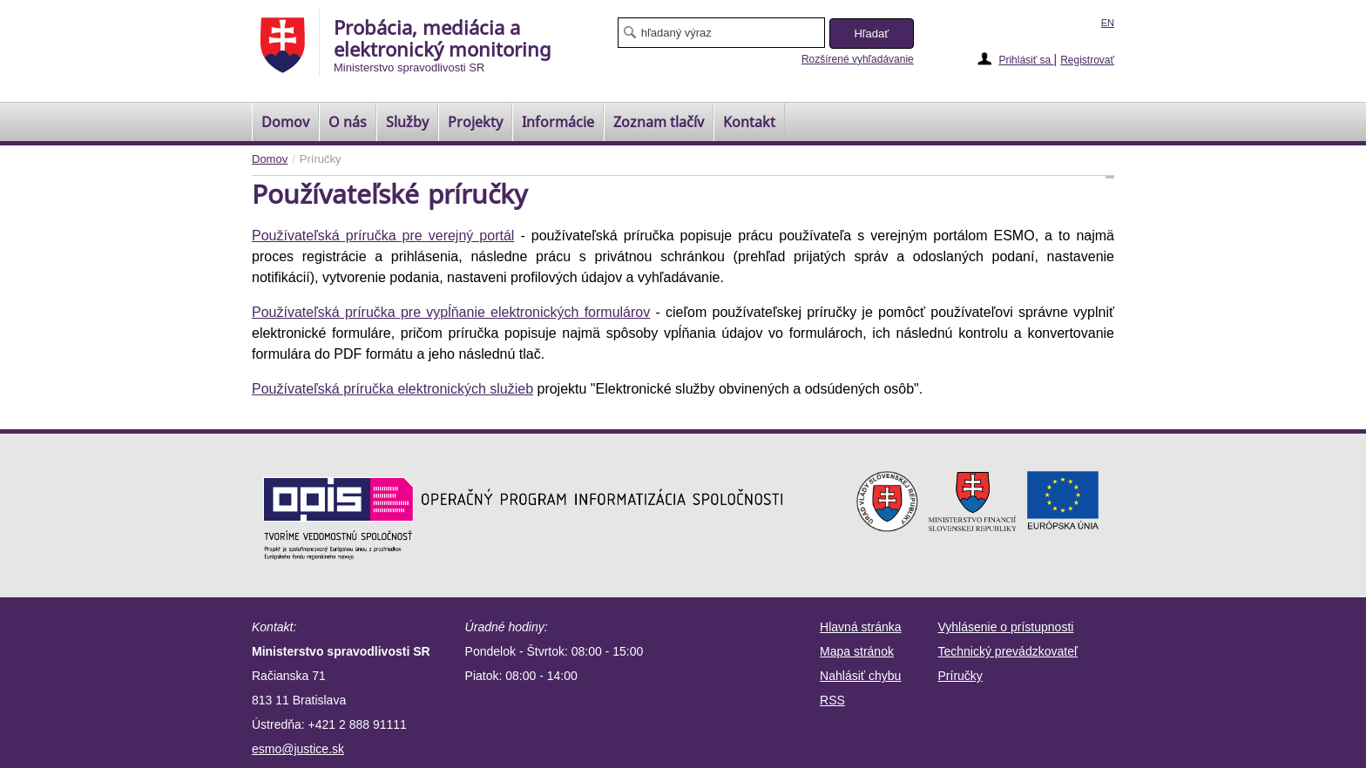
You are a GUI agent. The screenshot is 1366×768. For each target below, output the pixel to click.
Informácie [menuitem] (558, 121)
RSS (832, 700)
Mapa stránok (857, 651)
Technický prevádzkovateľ (1008, 651)
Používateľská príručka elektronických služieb (392, 388)
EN (1107, 22)
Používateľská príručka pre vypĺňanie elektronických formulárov (451, 312)
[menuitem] (285, 122)
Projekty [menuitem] (475, 121)
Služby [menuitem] (407, 121)
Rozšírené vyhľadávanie (857, 59)
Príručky (960, 676)
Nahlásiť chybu (860, 676)
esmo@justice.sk (298, 749)
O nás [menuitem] (347, 121)
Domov (269, 158)
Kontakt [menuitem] (749, 121)
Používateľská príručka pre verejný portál (383, 235)
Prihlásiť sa (1025, 60)
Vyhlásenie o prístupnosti (1006, 627)
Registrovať (1087, 60)
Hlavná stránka (860, 627)
